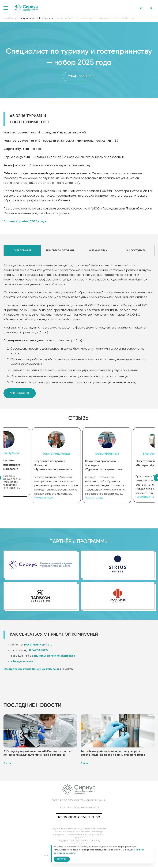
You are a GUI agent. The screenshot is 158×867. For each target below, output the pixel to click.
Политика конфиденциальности (79, 807)
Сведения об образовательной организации (79, 800)
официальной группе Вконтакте (53, 655)
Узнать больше (79, 76)
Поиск (141, 8)
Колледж (44, 18)
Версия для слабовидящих (79, 816)
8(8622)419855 (38, 649)
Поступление (26, 18)
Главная (8, 18)
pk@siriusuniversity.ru (38, 644)
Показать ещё (16, 491)
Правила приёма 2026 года (24, 221)
